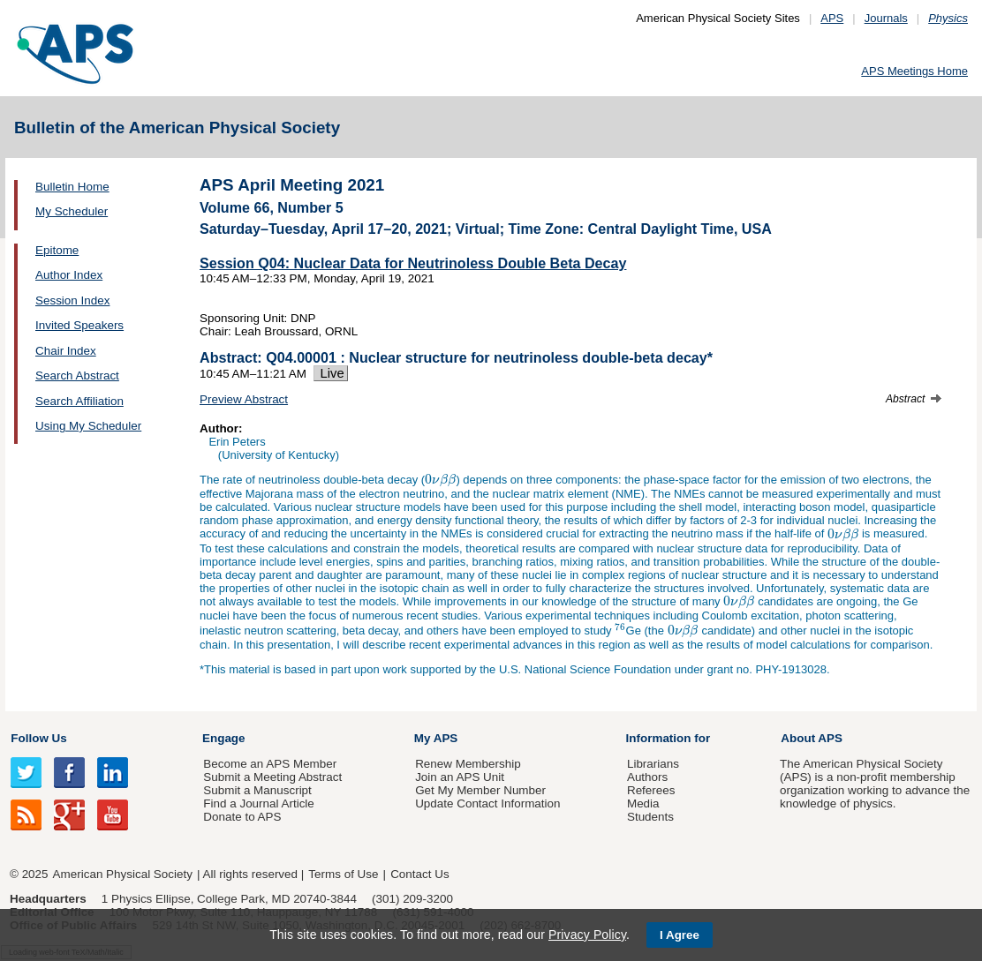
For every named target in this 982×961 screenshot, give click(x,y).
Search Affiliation (79, 401)
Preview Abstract (244, 399)
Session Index (72, 300)
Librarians (653, 763)
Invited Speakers (79, 325)
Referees (651, 790)
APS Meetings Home (914, 71)
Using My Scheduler (88, 425)
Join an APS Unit (459, 777)
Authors (647, 777)
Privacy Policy (587, 934)
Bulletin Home (72, 186)
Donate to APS (242, 816)
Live (330, 373)
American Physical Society (123, 874)
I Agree (679, 935)
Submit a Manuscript (257, 790)
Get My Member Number (480, 790)
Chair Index (65, 350)
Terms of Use (343, 874)
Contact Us (419, 874)
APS (831, 18)
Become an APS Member (269, 763)
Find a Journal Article (258, 803)
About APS (811, 738)
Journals (886, 18)
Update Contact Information (487, 803)
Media (643, 803)
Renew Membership (468, 763)
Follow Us (38, 738)
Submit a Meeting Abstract (272, 777)
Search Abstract (77, 375)
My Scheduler (71, 211)
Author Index (68, 275)
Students (650, 816)
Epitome (57, 250)
